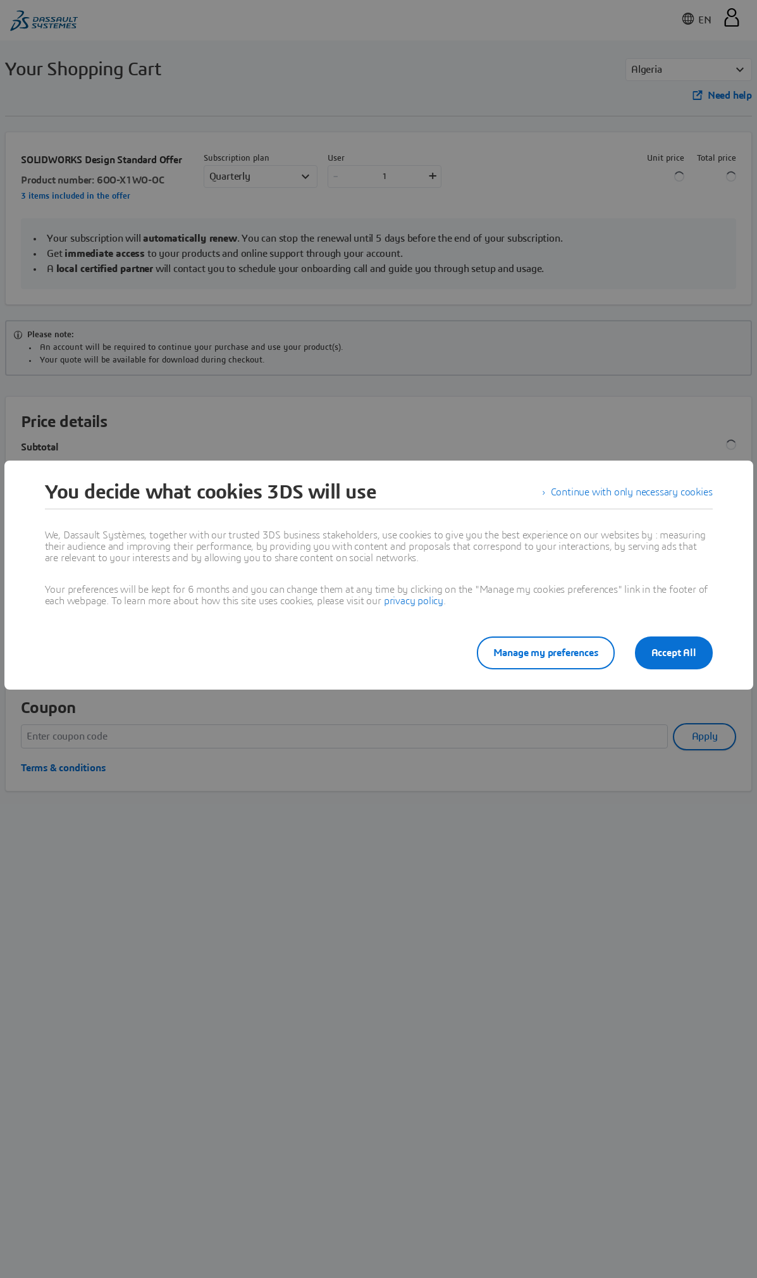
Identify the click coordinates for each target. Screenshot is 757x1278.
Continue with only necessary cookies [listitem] (632, 492)
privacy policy (413, 601)
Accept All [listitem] (673, 653)
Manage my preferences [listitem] (545, 653)
